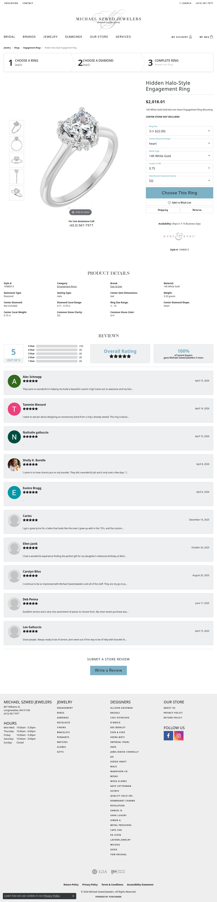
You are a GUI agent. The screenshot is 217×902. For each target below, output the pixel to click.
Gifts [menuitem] (60, 752)
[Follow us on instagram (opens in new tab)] (178, 735)
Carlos (27, 516)
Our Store (99, 36)
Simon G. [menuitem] (116, 820)
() (81, 346)
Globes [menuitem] (61, 747)
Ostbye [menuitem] (114, 791)
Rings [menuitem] (60, 712)
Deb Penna (30, 599)
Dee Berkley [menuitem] (118, 727)
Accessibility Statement (140, 884)
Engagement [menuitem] (65, 708)
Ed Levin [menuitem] (115, 835)
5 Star (31, 346)
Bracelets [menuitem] (63, 732)
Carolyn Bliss (32, 571)
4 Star (31, 349)
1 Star (31, 361)
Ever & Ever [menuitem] (117, 732)
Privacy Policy (173, 712)
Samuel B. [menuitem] (116, 810)
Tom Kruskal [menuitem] (118, 854)
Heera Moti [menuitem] (117, 737)
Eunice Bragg (32, 488)
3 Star (31, 353)
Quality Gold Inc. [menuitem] (122, 796)
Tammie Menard (34, 404)
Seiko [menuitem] (113, 849)
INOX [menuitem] (113, 747)
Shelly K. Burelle (34, 460)
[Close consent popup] (73, 896)
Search (18, 64)
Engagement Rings (32, 47)
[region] (80, 160)
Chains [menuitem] (61, 727)
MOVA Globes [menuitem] (118, 781)
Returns (197, 210)
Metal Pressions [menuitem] (121, 825)
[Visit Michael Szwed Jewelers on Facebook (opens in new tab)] (168, 735)
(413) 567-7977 (81, 225)
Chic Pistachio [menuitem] (119, 717)
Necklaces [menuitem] (63, 722)
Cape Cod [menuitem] (116, 830)
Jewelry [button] (50, 36)
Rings (17, 47)
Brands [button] (29, 36)
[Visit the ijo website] (118, 871)
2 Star (31, 357)
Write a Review (108, 670)
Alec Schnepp (32, 377)
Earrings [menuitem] (63, 717)
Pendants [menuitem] (63, 737)
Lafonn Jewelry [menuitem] (120, 839)
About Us (170, 708)
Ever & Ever (116, 286)
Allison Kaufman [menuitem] (121, 708)
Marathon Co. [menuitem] (119, 771)
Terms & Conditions (112, 884)
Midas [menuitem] (114, 776)
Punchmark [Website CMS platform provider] (115, 896)
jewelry (7, 47)
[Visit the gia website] (99, 871)
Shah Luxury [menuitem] (118, 815)
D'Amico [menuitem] (115, 722)
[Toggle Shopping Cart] (206, 37)
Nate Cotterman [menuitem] (121, 786)
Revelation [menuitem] (117, 805)
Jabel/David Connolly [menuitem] (124, 752)
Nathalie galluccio (35, 432)
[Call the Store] (11, 713)
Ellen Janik (30, 544)
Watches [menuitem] (62, 742)
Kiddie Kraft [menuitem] (118, 761)
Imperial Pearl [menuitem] (120, 742)
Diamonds (73, 36)
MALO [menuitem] (113, 766)
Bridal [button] (9, 36)
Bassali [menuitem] (115, 712)
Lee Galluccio (32, 627)
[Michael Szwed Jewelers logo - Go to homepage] (109, 19)
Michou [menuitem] (115, 844)
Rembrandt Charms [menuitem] (122, 800)
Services (123, 36)
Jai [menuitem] (112, 756)
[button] (11, 3)
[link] (27, 3)
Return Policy (173, 717)
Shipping (163, 210)
